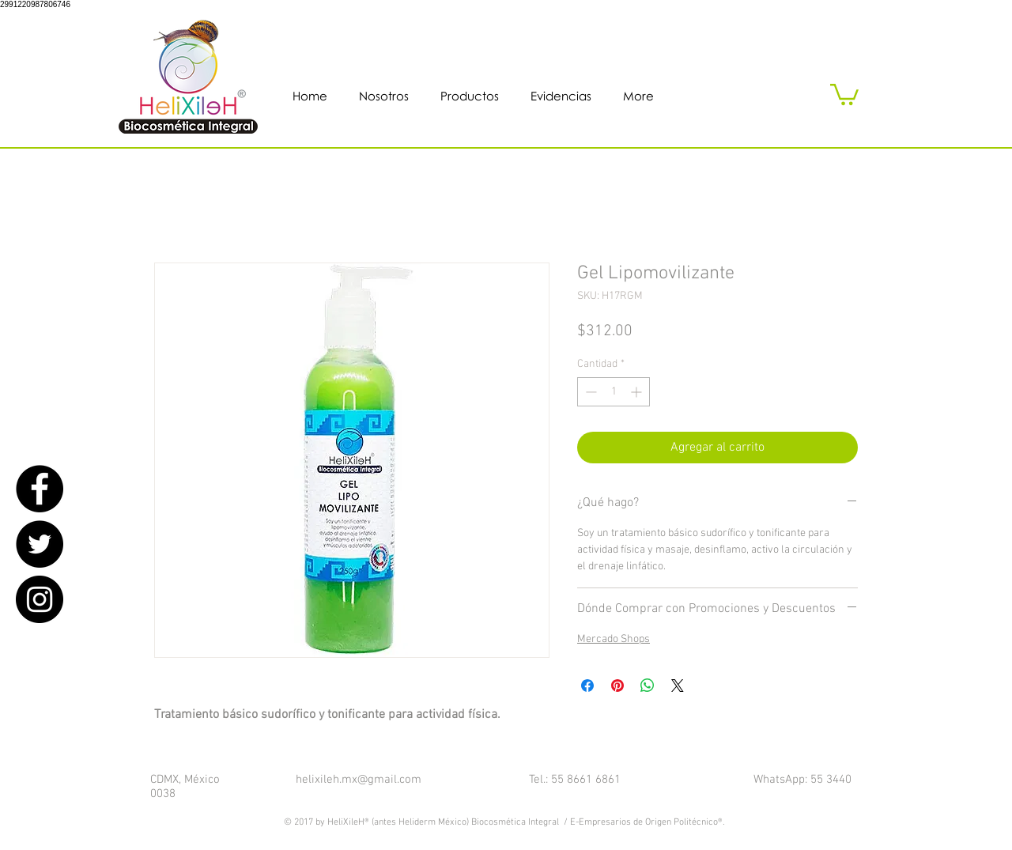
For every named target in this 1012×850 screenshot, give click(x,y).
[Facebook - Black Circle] (39, 488)
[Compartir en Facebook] (587, 685)
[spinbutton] (613, 392)
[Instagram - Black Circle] (39, 599)
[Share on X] (677, 685)
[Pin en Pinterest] (617, 685)
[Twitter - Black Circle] (39, 544)
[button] (844, 93)
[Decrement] (589, 392)
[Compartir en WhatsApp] (647, 685)
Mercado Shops (613, 639)
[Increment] (638, 392)
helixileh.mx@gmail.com (358, 780)
